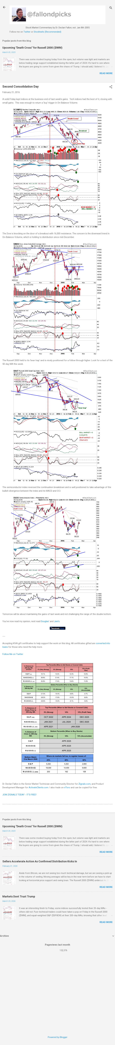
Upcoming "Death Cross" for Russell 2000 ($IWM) (32, 47)
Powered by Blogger (57, 1037)
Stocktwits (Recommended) (47, 31)
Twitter (27, 31)
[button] (111, 87)
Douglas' (45, 621)
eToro (67, 787)
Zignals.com (84, 784)
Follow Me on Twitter (12, 654)
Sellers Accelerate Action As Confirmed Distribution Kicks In (39, 861)
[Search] (111, 8)
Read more (106, 73)
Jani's (57, 621)
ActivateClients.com (38, 787)
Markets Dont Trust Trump (18, 896)
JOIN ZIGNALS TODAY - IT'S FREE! (19, 794)
